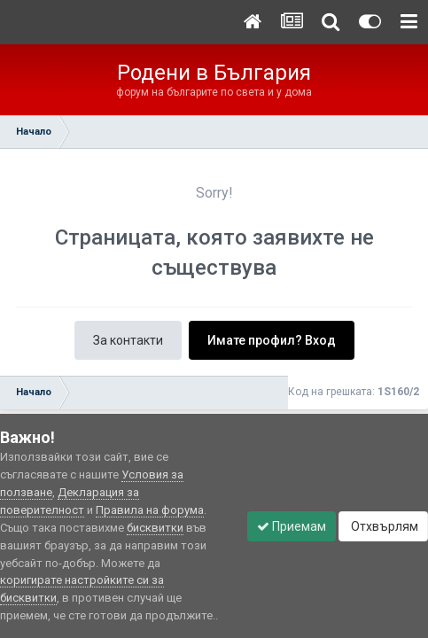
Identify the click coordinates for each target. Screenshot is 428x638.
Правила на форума (150, 510)
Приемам (291, 526)
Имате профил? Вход (271, 340)
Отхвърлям (383, 526)
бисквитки (155, 527)
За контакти (128, 340)
